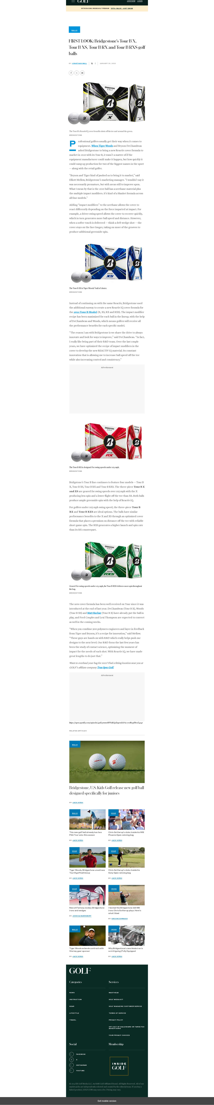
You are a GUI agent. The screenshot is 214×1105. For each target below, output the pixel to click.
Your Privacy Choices (119, 1035)
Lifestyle (74, 1013)
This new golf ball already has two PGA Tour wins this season (85, 834)
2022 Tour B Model (85, 312)
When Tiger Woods (102, 146)
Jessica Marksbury (82, 916)
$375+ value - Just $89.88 (122, 8)
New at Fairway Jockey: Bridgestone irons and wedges (86, 909)
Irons (114, 889)
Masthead (114, 992)
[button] (77, 73)
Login (139, 1)
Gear (113, 813)
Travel (72, 1020)
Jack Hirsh (78, 802)
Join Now (131, 1)
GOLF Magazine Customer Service (125, 1006)
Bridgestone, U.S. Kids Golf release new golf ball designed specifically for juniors (106, 790)
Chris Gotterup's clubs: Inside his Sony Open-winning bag (124, 871)
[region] (107, 18)
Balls (75, 744)
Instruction (75, 999)
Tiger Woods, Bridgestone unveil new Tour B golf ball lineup (87, 871)
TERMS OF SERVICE (117, 1013)
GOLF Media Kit (116, 999)
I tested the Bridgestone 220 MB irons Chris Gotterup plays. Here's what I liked (124, 910)
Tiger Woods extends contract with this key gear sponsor (86, 950)
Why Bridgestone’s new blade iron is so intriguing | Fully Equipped (125, 950)
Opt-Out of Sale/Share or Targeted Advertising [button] (126, 1027)
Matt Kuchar (94, 613)
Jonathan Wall (79, 63)
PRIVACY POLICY (116, 1020)
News (72, 992)
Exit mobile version (107, 1101)
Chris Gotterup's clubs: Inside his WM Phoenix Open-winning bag (126, 834)
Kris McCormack (120, 918)
